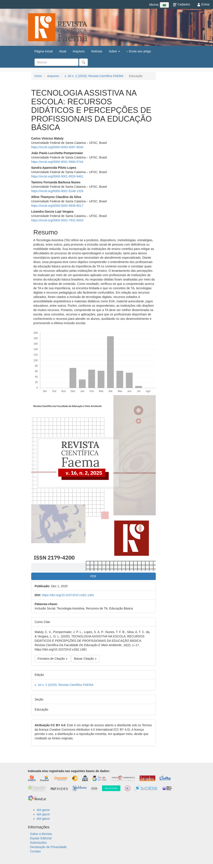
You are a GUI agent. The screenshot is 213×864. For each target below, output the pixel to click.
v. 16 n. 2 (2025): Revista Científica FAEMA (94, 76)
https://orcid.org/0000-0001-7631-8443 (57, 220)
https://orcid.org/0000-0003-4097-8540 (57, 147)
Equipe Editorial (41, 838)
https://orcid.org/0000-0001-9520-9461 (57, 176)
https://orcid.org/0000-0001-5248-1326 (57, 191)
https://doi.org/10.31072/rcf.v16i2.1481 (68, 595)
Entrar (203, 4)
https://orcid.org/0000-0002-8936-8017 (57, 205)
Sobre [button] (114, 51)
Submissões (38, 842)
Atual (62, 51)
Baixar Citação (85, 658)
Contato (35, 851)
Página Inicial (44, 51)
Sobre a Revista (41, 834)
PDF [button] (93, 576)
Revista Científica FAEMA (57, 27)
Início (38, 76)
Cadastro (181, 4)
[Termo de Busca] (56, 62)
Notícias (96, 51)
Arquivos (79, 51)
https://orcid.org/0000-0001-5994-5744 (57, 162)
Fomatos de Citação (53, 658)
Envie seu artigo (138, 51)
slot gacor (43, 810)
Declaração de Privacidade (48, 847)
